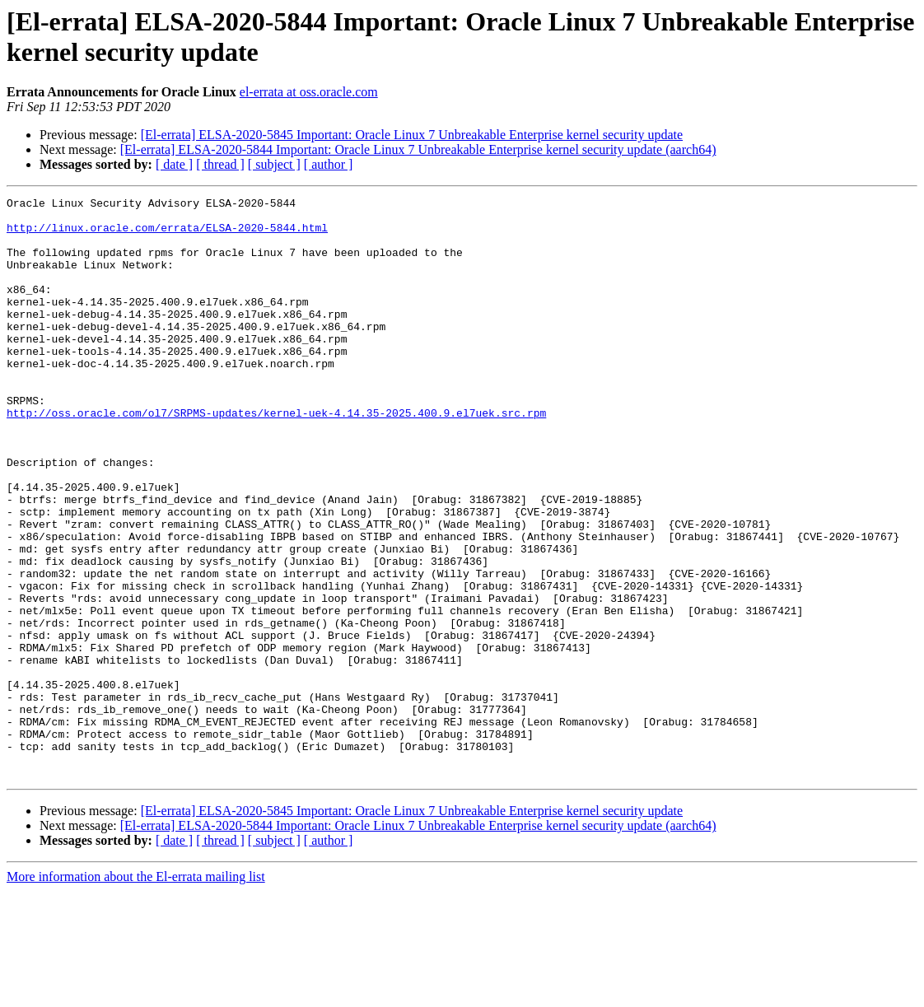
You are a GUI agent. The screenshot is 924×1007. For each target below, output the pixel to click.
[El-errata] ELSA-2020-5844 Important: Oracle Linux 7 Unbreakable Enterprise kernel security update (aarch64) (418, 149)
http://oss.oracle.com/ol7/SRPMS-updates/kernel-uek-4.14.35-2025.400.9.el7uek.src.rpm (276, 457)
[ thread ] (220, 164)
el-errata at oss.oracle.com (309, 92)
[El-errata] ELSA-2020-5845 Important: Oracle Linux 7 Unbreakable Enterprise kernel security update (412, 135)
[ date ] (174, 164)
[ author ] (328, 164)
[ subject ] (274, 164)
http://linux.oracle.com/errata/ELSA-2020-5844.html (167, 234)
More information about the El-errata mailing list (136, 993)
